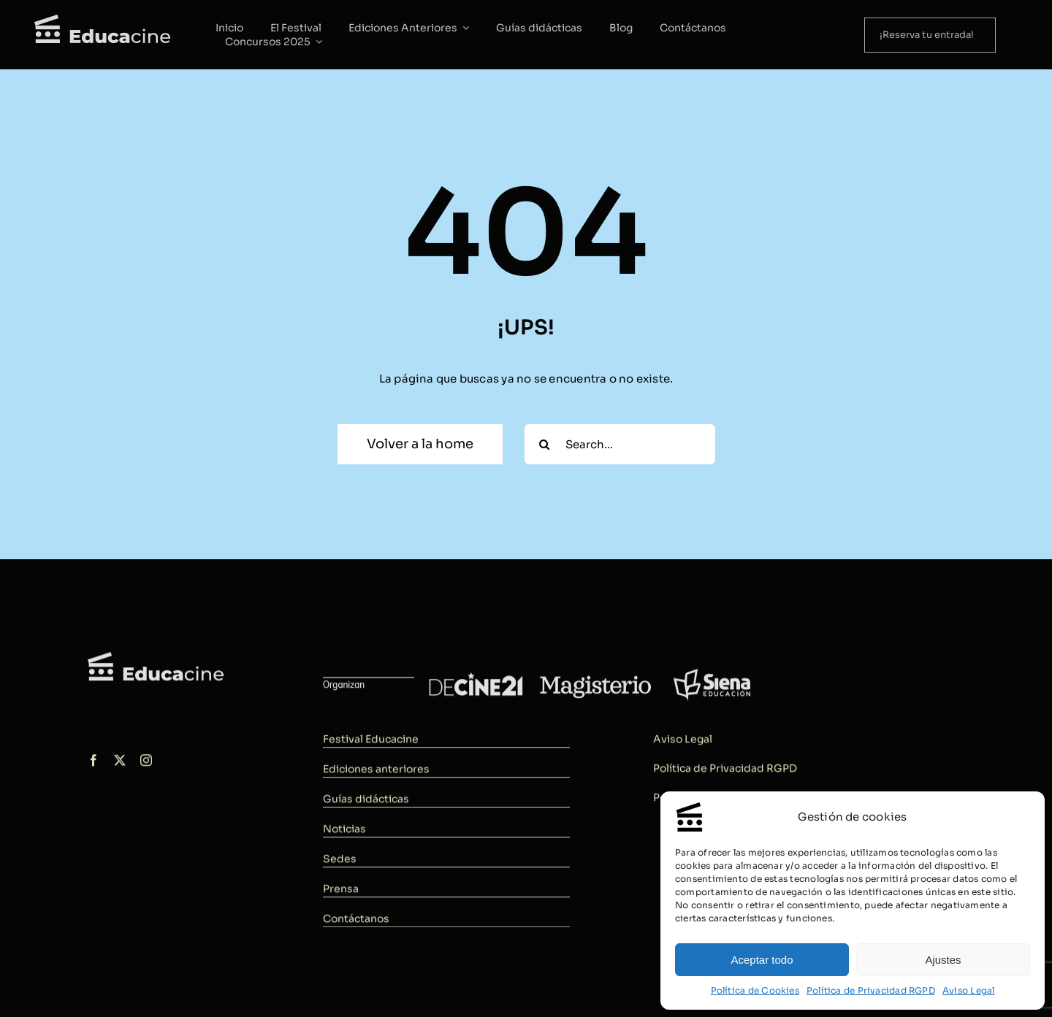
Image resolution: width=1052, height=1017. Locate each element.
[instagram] (146, 764)
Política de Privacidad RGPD (871, 990)
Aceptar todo (762, 959)
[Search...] (620, 444)
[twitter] (120, 764)
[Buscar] (545, 444)
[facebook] (93, 764)
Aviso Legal (968, 990)
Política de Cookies (755, 990)
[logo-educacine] (156, 661)
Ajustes (943, 959)
